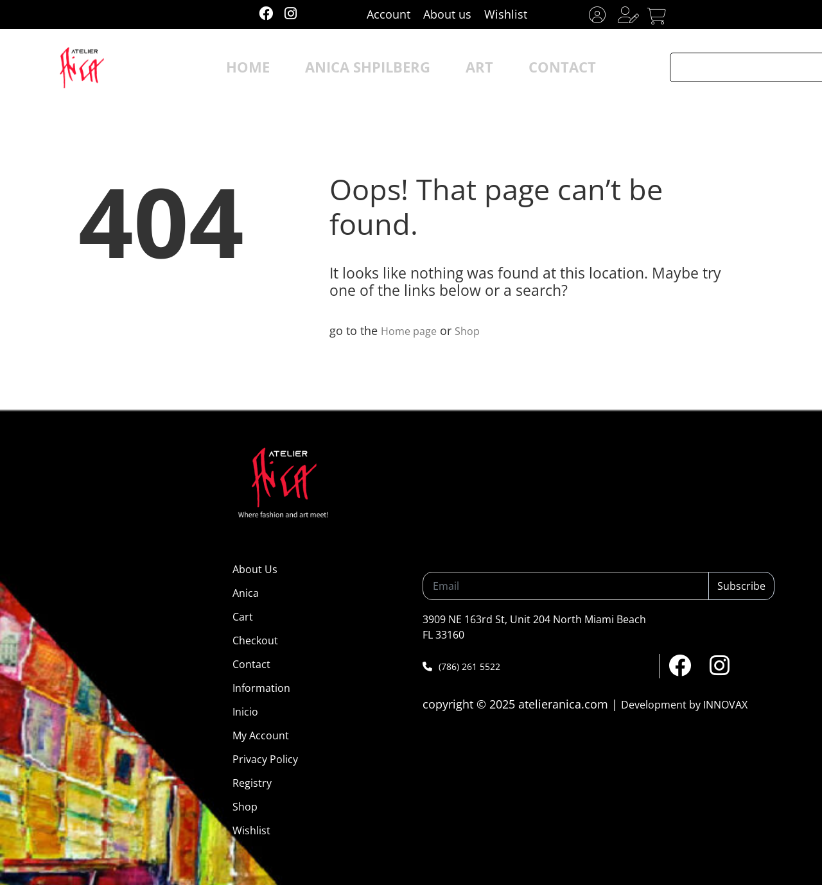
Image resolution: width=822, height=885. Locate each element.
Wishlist (505, 14)
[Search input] (737, 67)
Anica (245, 593)
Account (388, 14)
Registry (252, 783)
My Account (260, 735)
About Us (254, 569)
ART (463, 67)
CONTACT (531, 67)
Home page (412, 330)
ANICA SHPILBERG (376, 67)
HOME (282, 67)
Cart (242, 617)
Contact (251, 664)
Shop (475, 330)
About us (447, 14)
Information (261, 688)
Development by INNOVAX (684, 705)
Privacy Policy (265, 759)
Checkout (255, 640)
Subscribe (741, 586)
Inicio (245, 712)
